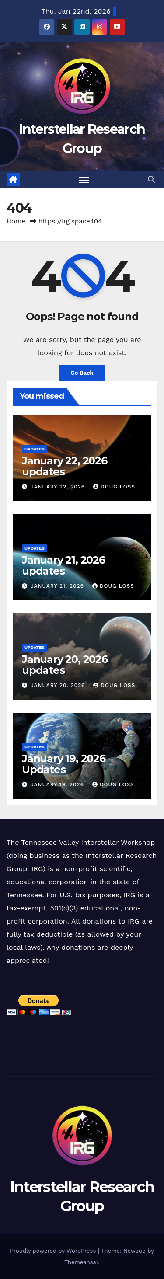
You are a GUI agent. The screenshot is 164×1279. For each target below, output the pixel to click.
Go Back (82, 372)
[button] (151, 179)
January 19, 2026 (58, 784)
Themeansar (81, 1262)
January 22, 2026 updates (64, 466)
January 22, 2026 (59, 487)
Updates (34, 448)
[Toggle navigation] (84, 180)
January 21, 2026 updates (63, 565)
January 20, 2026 (59, 685)
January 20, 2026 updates (65, 664)
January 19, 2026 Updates (63, 764)
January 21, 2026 (58, 586)
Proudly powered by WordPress (54, 1251)
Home (16, 221)
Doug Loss (114, 487)
